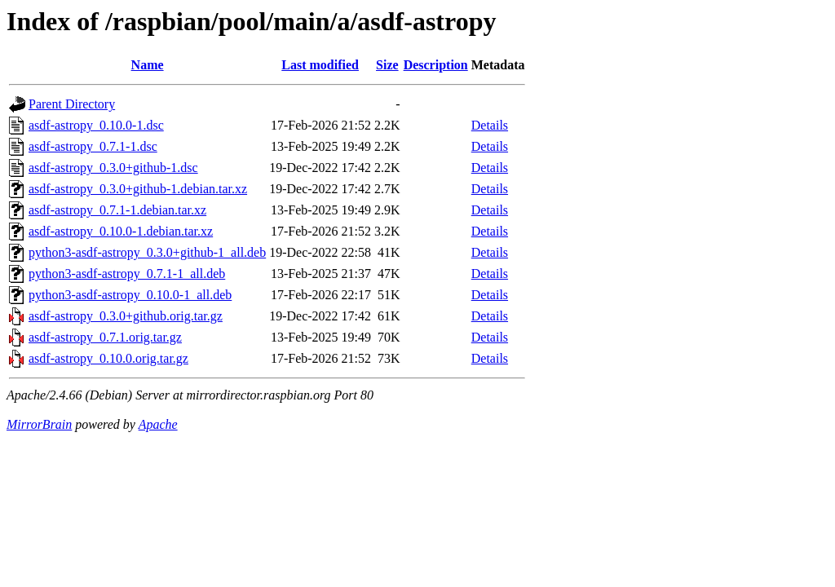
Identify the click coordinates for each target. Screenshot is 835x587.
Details (489, 125)
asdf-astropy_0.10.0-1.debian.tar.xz (121, 231)
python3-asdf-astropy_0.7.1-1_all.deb (127, 273)
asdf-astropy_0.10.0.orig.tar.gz (108, 358)
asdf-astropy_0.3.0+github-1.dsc (113, 167)
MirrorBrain (39, 424)
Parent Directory (72, 104)
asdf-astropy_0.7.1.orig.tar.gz (105, 337)
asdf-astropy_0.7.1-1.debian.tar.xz (117, 210)
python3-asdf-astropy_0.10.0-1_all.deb (130, 295)
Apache (158, 424)
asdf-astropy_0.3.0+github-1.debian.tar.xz (138, 189)
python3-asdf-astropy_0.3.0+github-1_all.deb (147, 252)
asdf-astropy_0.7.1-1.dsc (93, 146)
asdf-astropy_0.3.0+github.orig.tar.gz (126, 316)
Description (436, 65)
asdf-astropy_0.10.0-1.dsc (96, 125)
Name (147, 65)
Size (387, 65)
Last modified (320, 65)
